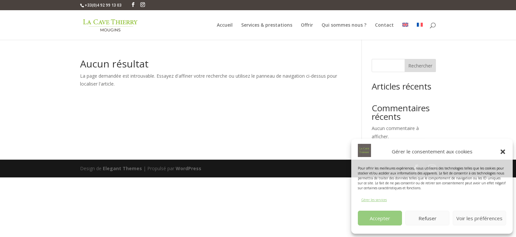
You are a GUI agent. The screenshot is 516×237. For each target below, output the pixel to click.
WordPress (188, 168)
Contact (384, 25)
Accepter (380, 218)
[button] (503, 151)
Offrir (307, 25)
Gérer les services (374, 200)
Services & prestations (266, 25)
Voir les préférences (479, 218)
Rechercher (420, 66)
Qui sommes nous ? (344, 25)
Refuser (427, 218)
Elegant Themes (122, 168)
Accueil (225, 25)
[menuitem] (405, 31)
